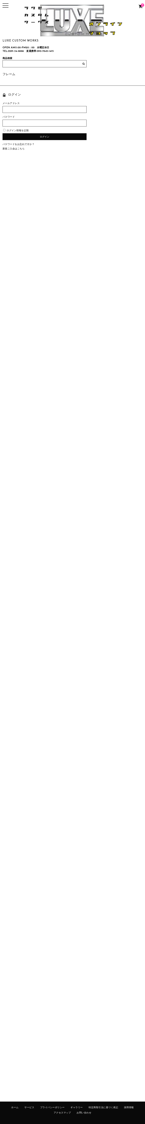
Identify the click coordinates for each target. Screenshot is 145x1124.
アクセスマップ (62, 1113)
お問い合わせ (84, 1113)
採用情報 (129, 1107)
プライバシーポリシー (52, 1107)
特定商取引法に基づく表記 (103, 1107)
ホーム (15, 1107)
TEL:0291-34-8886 (13, 51)
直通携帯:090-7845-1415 (40, 51)
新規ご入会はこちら (14, 149)
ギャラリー (76, 1107)
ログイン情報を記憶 (16, 130)
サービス (29, 1107)
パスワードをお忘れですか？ (19, 144)
